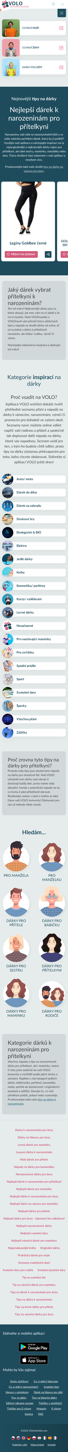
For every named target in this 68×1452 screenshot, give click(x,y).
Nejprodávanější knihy (22, 1248)
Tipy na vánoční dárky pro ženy (34, 1314)
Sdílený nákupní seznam (19, 1403)
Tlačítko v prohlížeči (50, 1403)
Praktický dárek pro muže (34, 1255)
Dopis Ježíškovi (19, 1381)
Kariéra (29, 1414)
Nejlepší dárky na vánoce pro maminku (34, 1203)
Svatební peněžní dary (51, 1270)
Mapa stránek (37, 1445)
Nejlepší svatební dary (34, 1233)
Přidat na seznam (23, 254)
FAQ (40, 1414)
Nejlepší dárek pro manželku (34, 1189)
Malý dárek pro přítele (34, 1159)
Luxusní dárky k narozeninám (34, 1152)
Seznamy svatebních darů (34, 1262)
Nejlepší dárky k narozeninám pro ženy (34, 1196)
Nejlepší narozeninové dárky (34, 1226)
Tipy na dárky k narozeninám (34, 1299)
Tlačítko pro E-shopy (19, 1408)
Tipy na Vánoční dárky (44, 1398)
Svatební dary (51, 1387)
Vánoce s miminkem (16, 1392)
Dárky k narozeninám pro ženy (34, 1130)
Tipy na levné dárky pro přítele (34, 1307)
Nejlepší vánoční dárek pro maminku (34, 1240)
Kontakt (52, 1445)
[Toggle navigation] (62, 4)
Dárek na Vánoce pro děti (48, 1392)
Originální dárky (50, 1248)
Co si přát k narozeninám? (23, 1387)
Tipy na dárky (19, 1398)
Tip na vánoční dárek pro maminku (34, 1285)
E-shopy (56, 1408)
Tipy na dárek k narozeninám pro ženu (34, 1292)
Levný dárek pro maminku (34, 1144)
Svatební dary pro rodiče (18, 1270)
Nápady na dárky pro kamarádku (34, 1167)
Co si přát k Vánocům (46, 1381)
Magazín (41, 1408)
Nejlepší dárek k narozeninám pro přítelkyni (34, 1181)
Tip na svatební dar (34, 1277)
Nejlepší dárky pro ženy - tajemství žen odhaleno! (34, 1218)
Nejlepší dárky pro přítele (34, 1211)
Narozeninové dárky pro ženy (34, 1174)
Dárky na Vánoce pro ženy (34, 1137)
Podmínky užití (19, 1445)
